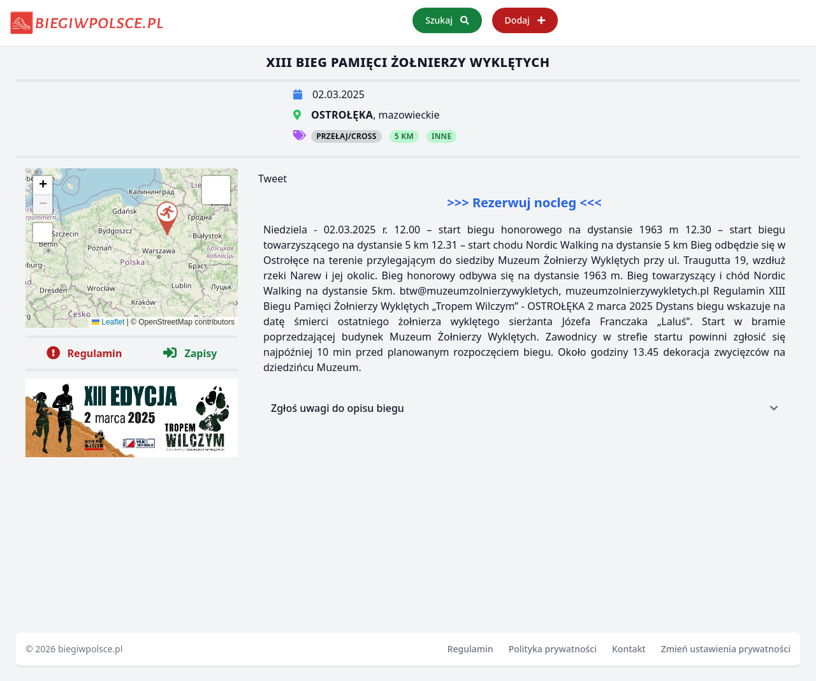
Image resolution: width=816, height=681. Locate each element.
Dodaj (525, 20)
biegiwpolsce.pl (90, 649)
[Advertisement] (524, 517)
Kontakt (629, 649)
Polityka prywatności (553, 649)
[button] (167, 216)
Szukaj (447, 20)
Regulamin (470, 649)
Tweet (272, 179)
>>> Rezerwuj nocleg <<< (524, 202)
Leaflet (108, 322)
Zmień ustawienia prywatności (725, 649)
